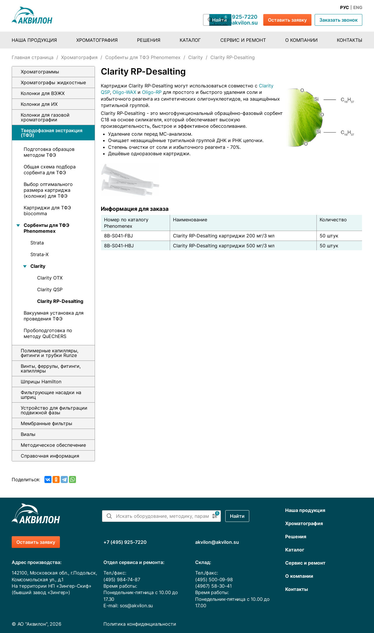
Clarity (195, 57)
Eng (357, 7)
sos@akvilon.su (136, 605)
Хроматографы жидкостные (53, 82)
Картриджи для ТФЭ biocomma (47, 210)
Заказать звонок (338, 20)
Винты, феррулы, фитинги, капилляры (51, 368)
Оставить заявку (287, 20)
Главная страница (32, 57)
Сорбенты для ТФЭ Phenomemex (143, 57)
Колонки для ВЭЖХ (43, 93)
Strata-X (39, 254)
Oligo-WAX (124, 92)
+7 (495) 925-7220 (233, 17)
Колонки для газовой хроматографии (45, 117)
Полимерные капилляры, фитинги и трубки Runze (49, 353)
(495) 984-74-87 (121, 579)
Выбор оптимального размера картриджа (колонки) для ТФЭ (48, 190)
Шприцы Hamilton (41, 381)
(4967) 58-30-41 (213, 586)
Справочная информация (50, 456)
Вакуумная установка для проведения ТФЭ (54, 316)
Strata (37, 243)
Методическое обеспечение (53, 445)
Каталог (190, 40)
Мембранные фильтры (46, 423)
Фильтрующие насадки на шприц (51, 394)
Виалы (28, 434)
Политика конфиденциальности (139, 624)
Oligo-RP (152, 92)
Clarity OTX (50, 278)
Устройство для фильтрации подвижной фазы (54, 410)
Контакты (349, 40)
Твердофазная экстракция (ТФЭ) (51, 132)
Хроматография (97, 40)
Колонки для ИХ (39, 104)
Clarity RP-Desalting (60, 301)
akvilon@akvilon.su (233, 22)
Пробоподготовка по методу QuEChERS (48, 333)
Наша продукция (34, 40)
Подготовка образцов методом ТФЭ (49, 152)
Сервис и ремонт (243, 40)
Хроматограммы (40, 72)
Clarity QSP (50, 289)
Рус (344, 7)
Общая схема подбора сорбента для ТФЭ (50, 169)
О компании (301, 40)
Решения (148, 40)
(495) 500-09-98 (214, 579)
